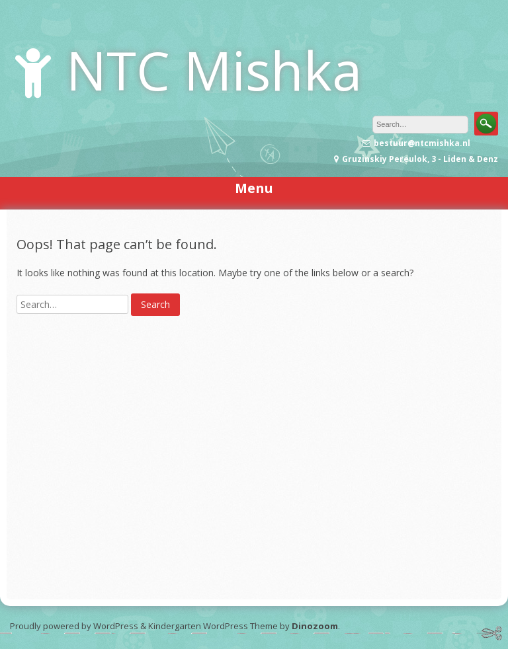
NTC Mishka (214, 70)
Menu (254, 188)
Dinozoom (315, 626)
